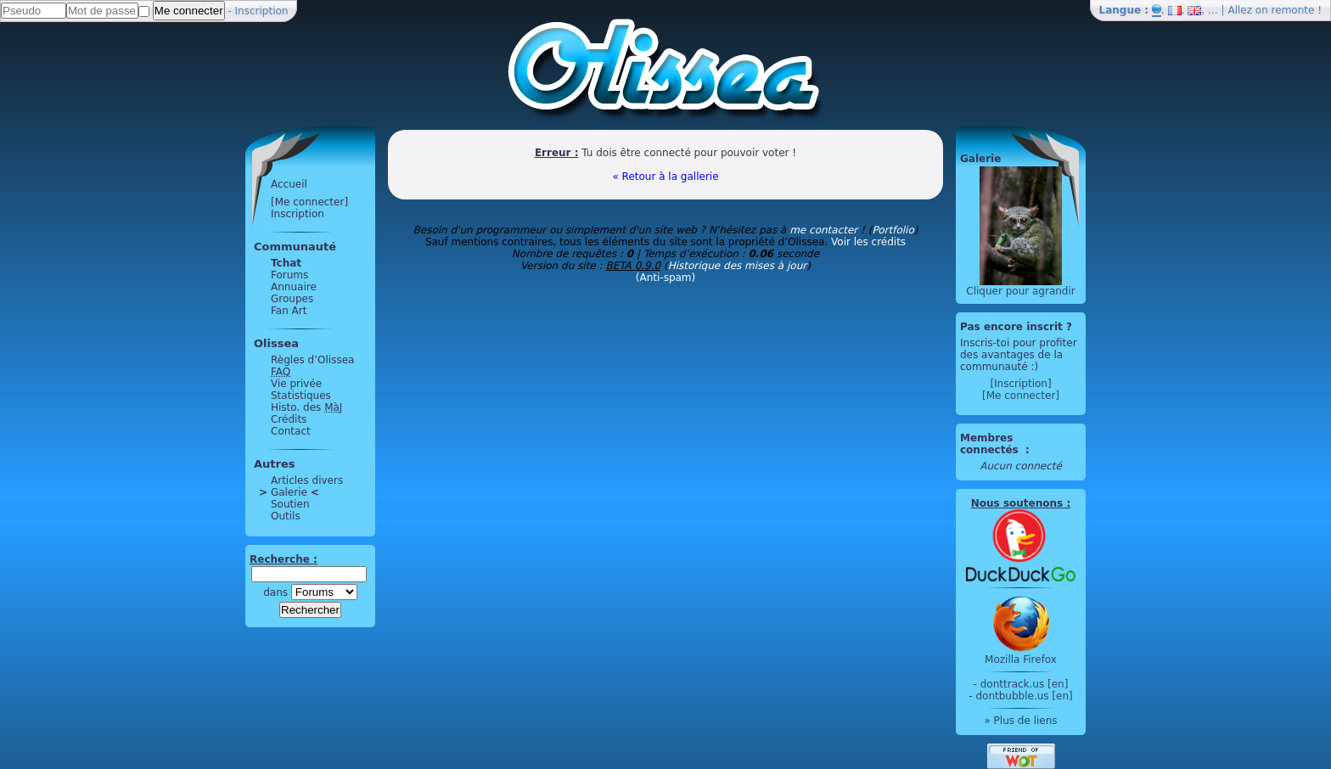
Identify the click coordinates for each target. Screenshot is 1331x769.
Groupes (292, 299)
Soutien (290, 504)
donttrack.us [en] (1024, 684)
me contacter (823, 230)
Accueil (289, 184)
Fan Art (288, 311)
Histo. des (306, 407)
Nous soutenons (1017, 503)
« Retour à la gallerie (665, 176)
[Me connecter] (309, 202)
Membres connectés (991, 444)
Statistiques (301, 395)
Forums (289, 275)
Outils (285, 516)
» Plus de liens (1020, 721)
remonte (1293, 10)
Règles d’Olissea (312, 360)
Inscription (262, 11)
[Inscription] (1020, 384)
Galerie (289, 492)
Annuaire (294, 287)
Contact (291, 431)
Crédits (288, 419)
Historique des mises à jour (737, 266)
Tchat (286, 263)
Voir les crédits (868, 242)
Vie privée (296, 384)
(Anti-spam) (665, 277)
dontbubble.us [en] (1023, 696)
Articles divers (307, 480)
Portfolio (892, 230)
